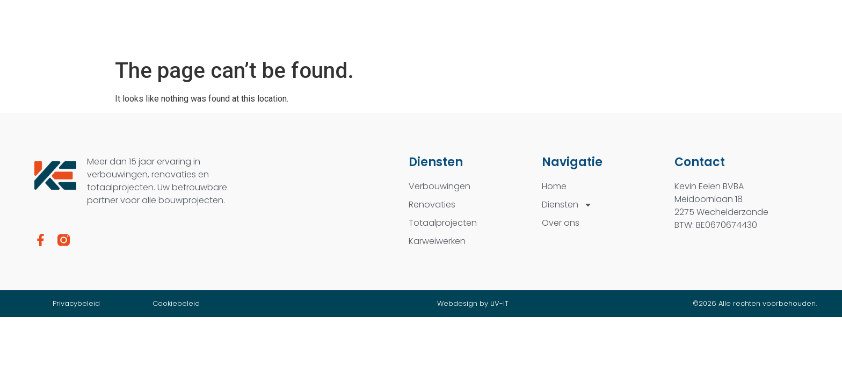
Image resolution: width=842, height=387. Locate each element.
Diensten (567, 204)
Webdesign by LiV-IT (473, 303)
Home (554, 186)
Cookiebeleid (176, 303)
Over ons (560, 223)
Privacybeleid (76, 303)
